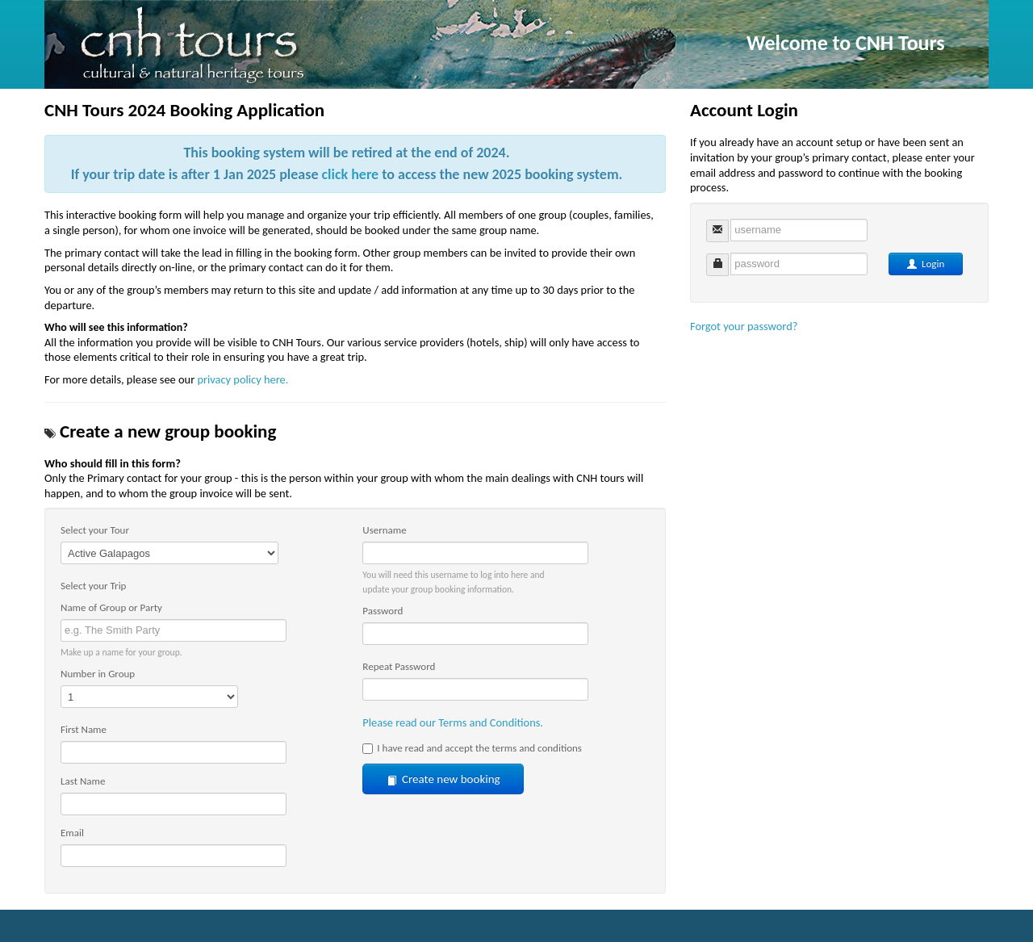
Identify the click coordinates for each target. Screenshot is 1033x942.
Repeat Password (398, 666)
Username (384, 530)
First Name (84, 729)
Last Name (83, 781)
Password (382, 611)
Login (925, 263)
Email (72, 833)
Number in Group (98, 674)
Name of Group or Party (111, 607)
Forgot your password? (743, 326)
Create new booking (443, 779)
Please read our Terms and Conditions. (452, 722)
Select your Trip (93, 586)
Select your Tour (95, 530)
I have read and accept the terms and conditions (472, 748)
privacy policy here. (242, 379)
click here (350, 174)
